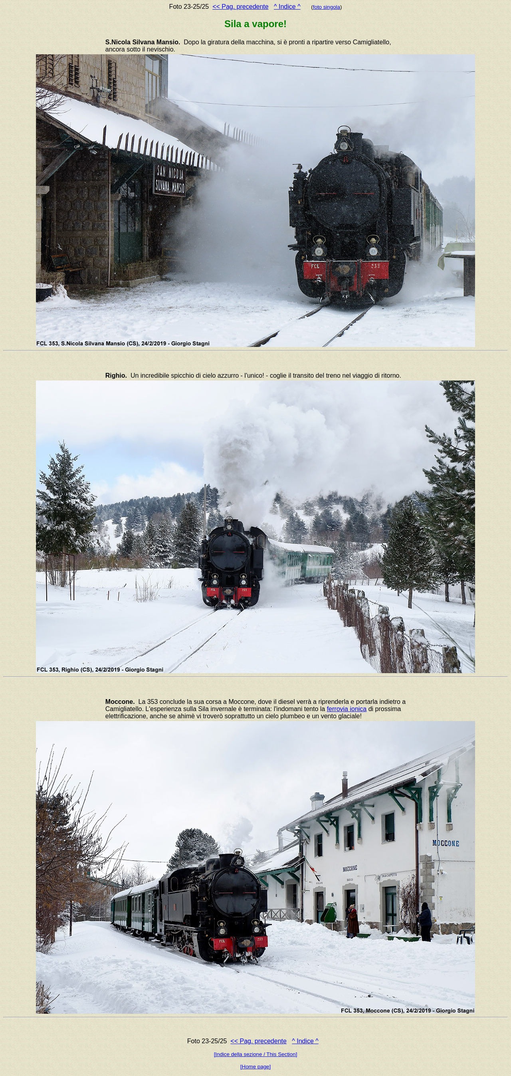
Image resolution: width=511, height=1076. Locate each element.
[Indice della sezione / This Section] (255, 1054)
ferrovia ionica (347, 708)
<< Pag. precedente (240, 6)
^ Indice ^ (287, 6)
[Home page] (255, 1067)
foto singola (326, 7)
